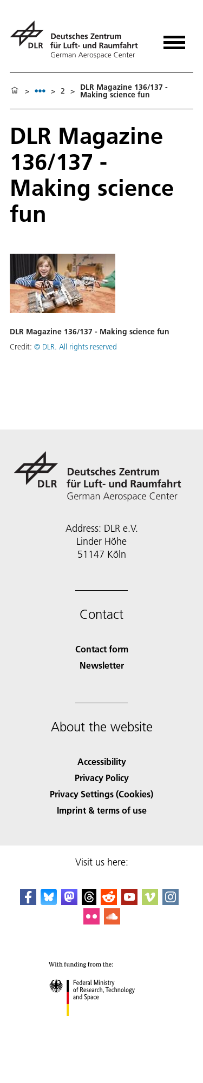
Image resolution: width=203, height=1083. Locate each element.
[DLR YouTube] (129, 901)
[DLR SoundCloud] (112, 921)
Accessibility (101, 761)
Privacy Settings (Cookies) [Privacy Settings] (101, 794)
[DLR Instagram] (170, 901)
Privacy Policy (102, 777)
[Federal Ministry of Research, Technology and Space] (101, 1025)
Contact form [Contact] (101, 649)
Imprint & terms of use (102, 810)
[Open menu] (174, 38)
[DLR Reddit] (109, 901)
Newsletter (102, 665)
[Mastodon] (69, 901)
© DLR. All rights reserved (75, 347)
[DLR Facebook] (28, 901)
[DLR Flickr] (91, 921)
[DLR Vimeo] (150, 901)
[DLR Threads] (89, 901)
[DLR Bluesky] (49, 901)
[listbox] (40, 90)
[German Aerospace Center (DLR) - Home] (78, 40)
